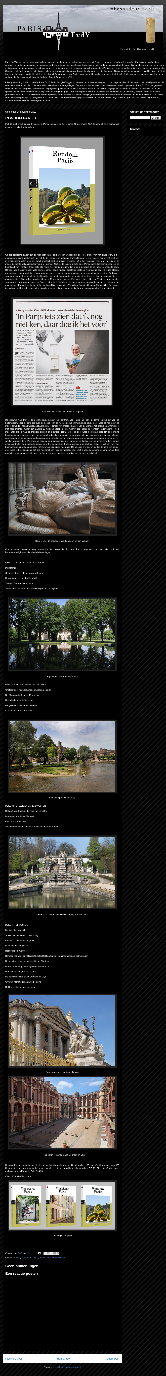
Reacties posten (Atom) (69, 1367)
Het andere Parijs (29, 1257)
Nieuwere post (13, 1358)
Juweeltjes (44, 1257)
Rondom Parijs (58, 1257)
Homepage (63, 1358)
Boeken (16, 1257)
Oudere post (112, 1358)
